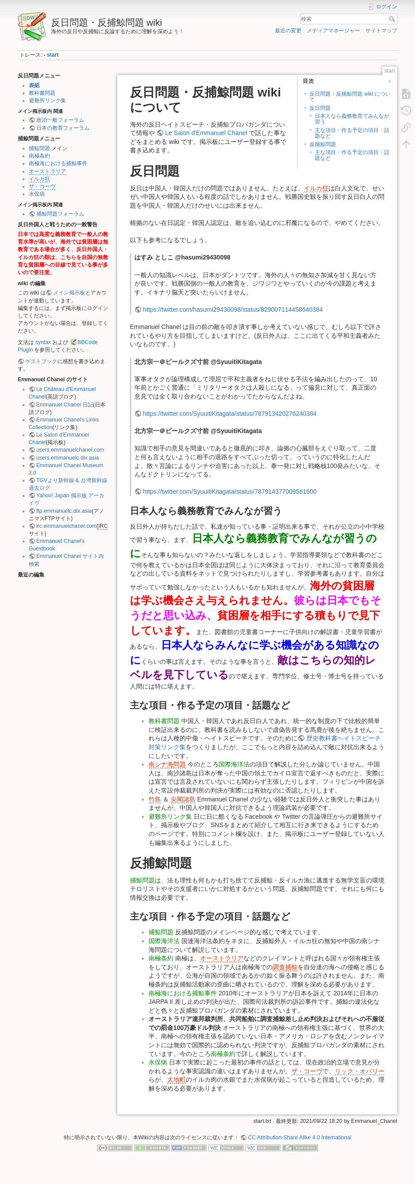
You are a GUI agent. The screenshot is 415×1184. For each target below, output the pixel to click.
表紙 (34, 85)
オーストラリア (47, 171)
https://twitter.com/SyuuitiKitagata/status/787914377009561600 (230, 491)
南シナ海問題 (167, 764)
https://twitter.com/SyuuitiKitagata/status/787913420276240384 (230, 413)
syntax (43, 342)
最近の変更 (288, 30)
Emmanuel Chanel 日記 (64, 405)
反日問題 (320, 108)
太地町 (176, 1079)
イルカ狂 (39, 179)
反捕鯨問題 (322, 144)
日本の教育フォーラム (63, 128)
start (53, 55)
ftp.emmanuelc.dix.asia (64, 511)
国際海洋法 (234, 764)
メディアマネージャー (333, 30)
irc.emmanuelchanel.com (66, 526)
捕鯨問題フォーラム (60, 214)
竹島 (155, 799)
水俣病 (37, 194)
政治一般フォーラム (60, 120)
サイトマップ (381, 30)
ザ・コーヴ (42, 186)
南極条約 (39, 156)
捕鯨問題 (39, 148)
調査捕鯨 (285, 967)
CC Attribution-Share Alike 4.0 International (299, 1137)
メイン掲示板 (69, 293)
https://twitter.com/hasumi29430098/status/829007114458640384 (233, 309)
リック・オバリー (359, 1071)
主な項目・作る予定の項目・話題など (352, 133)
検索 (393, 19)
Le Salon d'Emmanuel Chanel (206, 132)
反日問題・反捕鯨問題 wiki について (350, 97)
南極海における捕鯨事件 (58, 163)
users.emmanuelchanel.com (70, 450)
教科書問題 (42, 93)
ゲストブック (41, 361)
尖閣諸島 (183, 799)
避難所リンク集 (47, 100)
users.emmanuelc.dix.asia (67, 458)
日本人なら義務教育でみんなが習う (352, 119)
